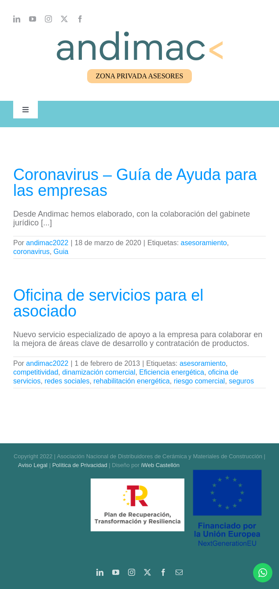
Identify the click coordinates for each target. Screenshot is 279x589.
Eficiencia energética (171, 372)
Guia (61, 251)
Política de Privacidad (79, 465)
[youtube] (32, 18)
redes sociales (66, 381)
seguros (241, 381)
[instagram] (48, 18)
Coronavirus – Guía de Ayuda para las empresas (135, 182)
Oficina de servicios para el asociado (108, 303)
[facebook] (80, 18)
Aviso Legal (33, 465)
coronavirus (31, 251)
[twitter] (64, 18)
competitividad (35, 372)
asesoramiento (204, 243)
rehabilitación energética (131, 381)
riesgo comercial (199, 381)
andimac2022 (47, 243)
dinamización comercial (98, 372)
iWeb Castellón (160, 465)
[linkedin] (16, 18)
